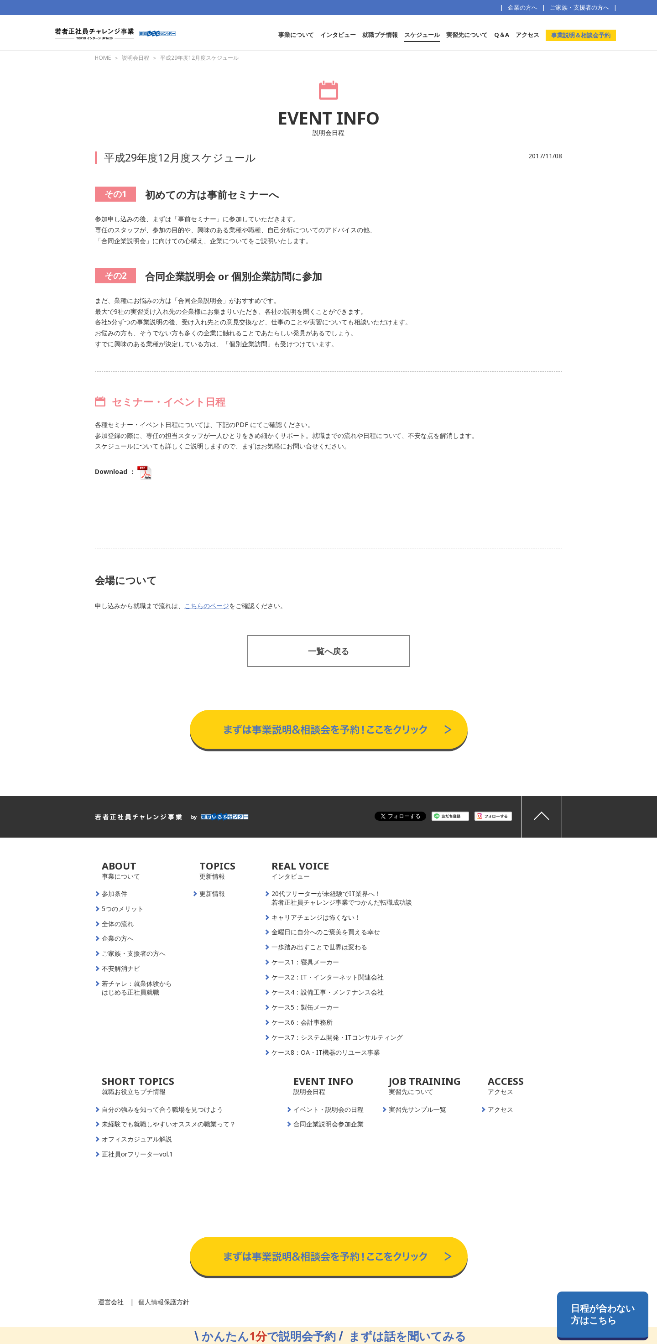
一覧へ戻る (328, 651)
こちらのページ (206, 605)
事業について (296, 35)
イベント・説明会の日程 (328, 1109)
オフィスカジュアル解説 (137, 1139)
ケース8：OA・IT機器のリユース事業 (325, 1052)
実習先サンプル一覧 (417, 1109)
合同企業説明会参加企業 (328, 1124)
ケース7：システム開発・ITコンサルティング (337, 1037)
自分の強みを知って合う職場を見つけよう (162, 1109)
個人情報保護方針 (163, 1301)
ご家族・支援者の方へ (579, 7)
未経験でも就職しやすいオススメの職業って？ (169, 1124)
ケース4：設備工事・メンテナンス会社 (327, 992)
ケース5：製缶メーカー (305, 1007)
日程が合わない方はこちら (603, 1314)
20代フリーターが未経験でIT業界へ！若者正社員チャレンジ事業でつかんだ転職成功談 (341, 898)
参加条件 (114, 894)
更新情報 (212, 894)
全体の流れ (118, 924)
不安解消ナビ (121, 968)
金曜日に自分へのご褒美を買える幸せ (325, 932)
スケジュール (422, 35)
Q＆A (501, 35)
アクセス (527, 35)
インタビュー (338, 35)
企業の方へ (522, 7)
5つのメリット (123, 909)
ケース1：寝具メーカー (305, 962)
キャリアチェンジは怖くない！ (316, 917)
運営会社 (111, 1301)
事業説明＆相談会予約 (580, 35)
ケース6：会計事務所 (302, 1022)
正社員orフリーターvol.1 (137, 1154)
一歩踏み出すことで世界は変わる (319, 947)
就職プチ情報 (380, 35)
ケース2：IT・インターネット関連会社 (327, 977)
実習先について (467, 35)
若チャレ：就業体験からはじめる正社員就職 (137, 987)
